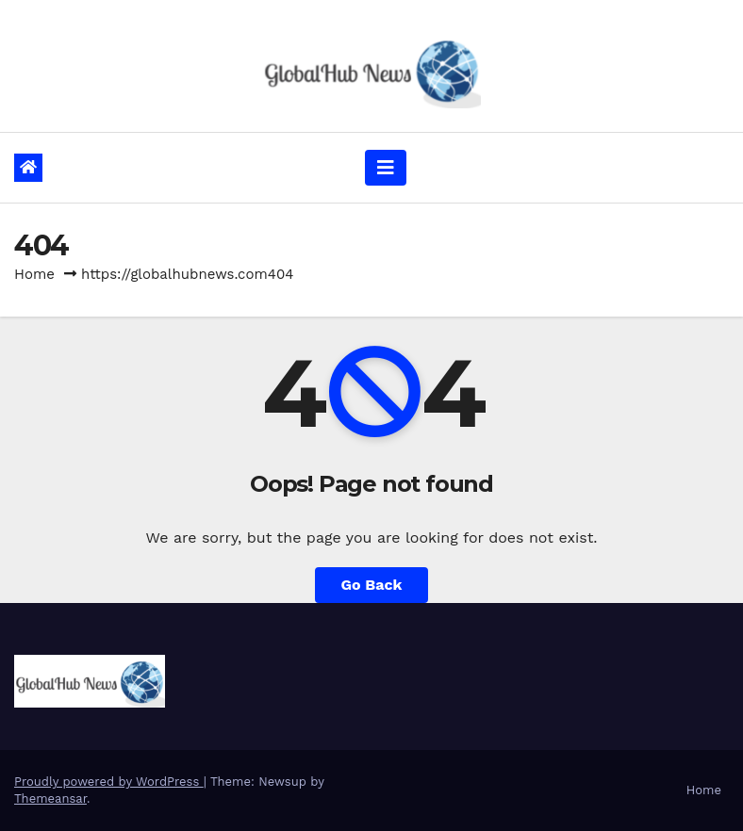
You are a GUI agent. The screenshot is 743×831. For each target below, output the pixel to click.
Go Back (372, 585)
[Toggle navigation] (385, 168)
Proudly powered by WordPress (109, 781)
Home (34, 274)
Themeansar (50, 798)
